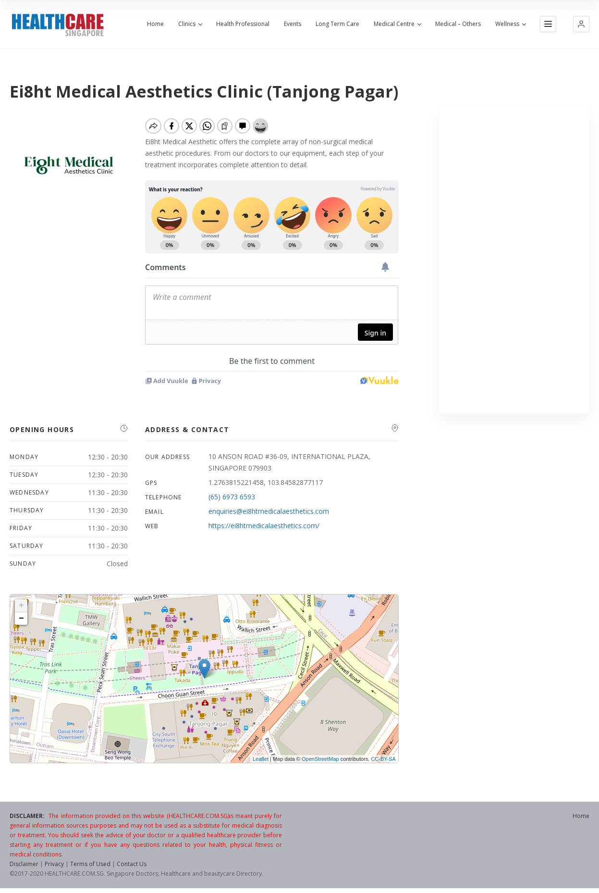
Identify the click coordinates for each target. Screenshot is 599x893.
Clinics (190, 24)
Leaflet (261, 759)
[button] (581, 24)
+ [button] (21, 605)
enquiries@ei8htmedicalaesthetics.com (268, 511)
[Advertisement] (514, 260)
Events (292, 24)
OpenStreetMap (320, 759)
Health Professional (242, 24)
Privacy (54, 864)
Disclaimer (24, 864)
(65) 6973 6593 (231, 496)
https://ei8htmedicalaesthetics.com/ (263, 525)
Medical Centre (397, 24)
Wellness (510, 24)
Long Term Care (337, 24)
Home (155, 24)
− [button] (21, 618)
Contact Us (132, 864)
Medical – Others (458, 24)
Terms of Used (90, 864)
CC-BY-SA (383, 759)
